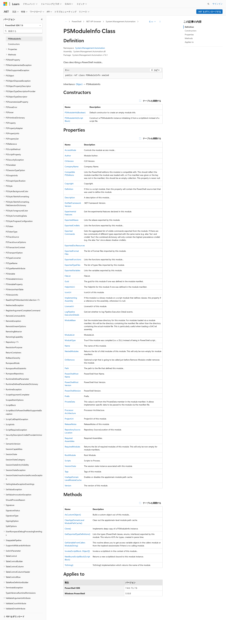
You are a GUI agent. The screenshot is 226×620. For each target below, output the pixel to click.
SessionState (70, 466)
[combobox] (23, 25)
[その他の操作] (160, 21)
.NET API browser (93, 21)
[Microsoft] (5, 4)
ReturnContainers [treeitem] (13, 352)
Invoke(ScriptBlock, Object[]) (77, 551)
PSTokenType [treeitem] (11, 231)
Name (67, 345)
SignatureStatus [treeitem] (13, 510)
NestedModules (72, 351)
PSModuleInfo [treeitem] (14, 38)
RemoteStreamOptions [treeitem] (16, 326)
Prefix (67, 396)
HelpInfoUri (70, 286)
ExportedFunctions (73, 259)
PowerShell (76, 21)
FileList (68, 275)
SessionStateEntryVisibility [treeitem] (17, 464)
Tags (66, 471)
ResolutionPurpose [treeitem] (14, 347)
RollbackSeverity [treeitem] (13, 357)
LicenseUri (69, 306)
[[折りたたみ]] (42, 19)
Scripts (68, 460)
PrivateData (70, 401)
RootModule (70, 455)
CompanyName (71, 166)
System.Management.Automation (120, 21)
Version (68, 485)
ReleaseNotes (70, 424)
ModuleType (70, 340)
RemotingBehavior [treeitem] (14, 331)
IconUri (68, 292)
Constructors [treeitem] (14, 44)
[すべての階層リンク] (65, 21)
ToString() (69, 565)
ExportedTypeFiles (72, 265)
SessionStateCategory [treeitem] (15, 459)
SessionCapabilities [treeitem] (14, 449)
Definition (69, 189)
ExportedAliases (71, 220)
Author (68, 155)
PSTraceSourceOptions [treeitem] (16, 242)
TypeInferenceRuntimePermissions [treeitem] (21, 592)
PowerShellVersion (73, 390)
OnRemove (70, 359)
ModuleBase (70, 320)
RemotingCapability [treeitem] (14, 336)
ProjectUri (69, 418)
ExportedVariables (72, 270)
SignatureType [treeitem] (12, 515)
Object (79, 84)
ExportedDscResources (75, 245)
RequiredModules (72, 446)
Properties (189, 34)
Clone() (68, 528)
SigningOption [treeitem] (12, 521)
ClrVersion (69, 161)
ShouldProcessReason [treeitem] (15, 500)
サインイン (217, 3)
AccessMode (70, 150)
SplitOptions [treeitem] (11, 526)
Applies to (189, 42)
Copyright (69, 183)
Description (70, 197)
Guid (67, 281)
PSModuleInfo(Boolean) (75, 112)
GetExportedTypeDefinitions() (77, 534)
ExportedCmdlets (72, 225)
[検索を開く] (208, 3)
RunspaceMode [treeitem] (12, 363)
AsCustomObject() (73, 514)
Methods (189, 38)
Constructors (190, 30)
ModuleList (70, 334)
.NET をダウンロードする (209, 11)
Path (67, 368)
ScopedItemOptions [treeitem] (14, 400)
